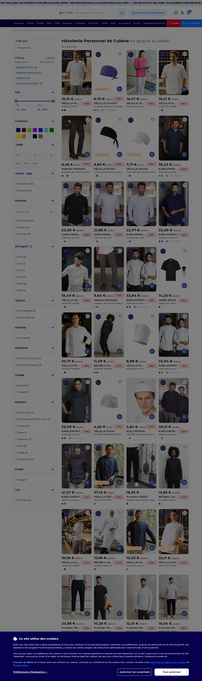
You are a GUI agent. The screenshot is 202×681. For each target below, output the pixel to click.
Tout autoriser (172, 672)
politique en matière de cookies (168, 662)
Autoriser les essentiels (135, 672)
